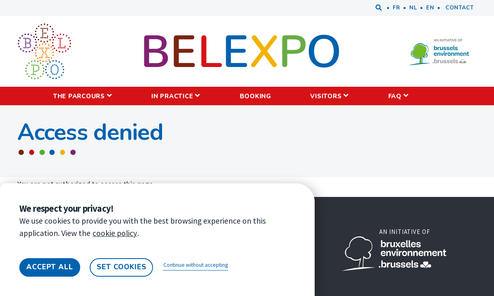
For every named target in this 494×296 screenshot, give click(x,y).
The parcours (79, 96)
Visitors (325, 96)
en (430, 8)
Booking (255, 96)
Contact (459, 8)
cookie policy (115, 233)
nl (413, 8)
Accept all (49, 267)
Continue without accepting (195, 264)
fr (396, 8)
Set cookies (121, 267)
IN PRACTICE (172, 96)
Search (379, 8)
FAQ (394, 96)
